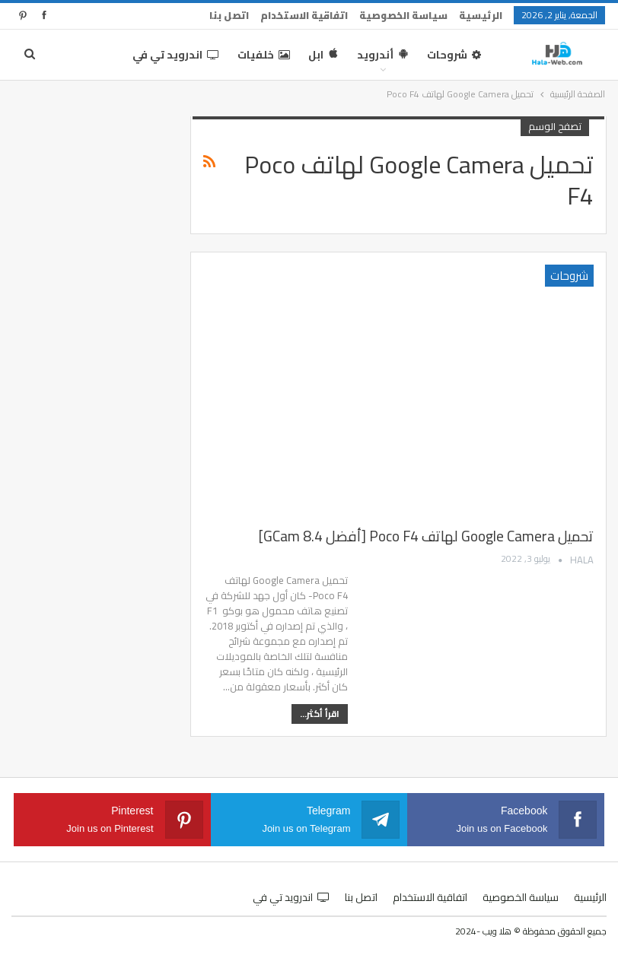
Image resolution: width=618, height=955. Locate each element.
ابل (323, 55)
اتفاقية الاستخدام (304, 15)
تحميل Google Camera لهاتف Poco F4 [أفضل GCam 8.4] (426, 536)
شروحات (454, 55)
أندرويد (383, 55)
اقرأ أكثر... (319, 713)
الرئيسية (480, 15)
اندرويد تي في (175, 55)
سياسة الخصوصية (403, 15)
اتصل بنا (229, 15)
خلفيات (263, 55)
